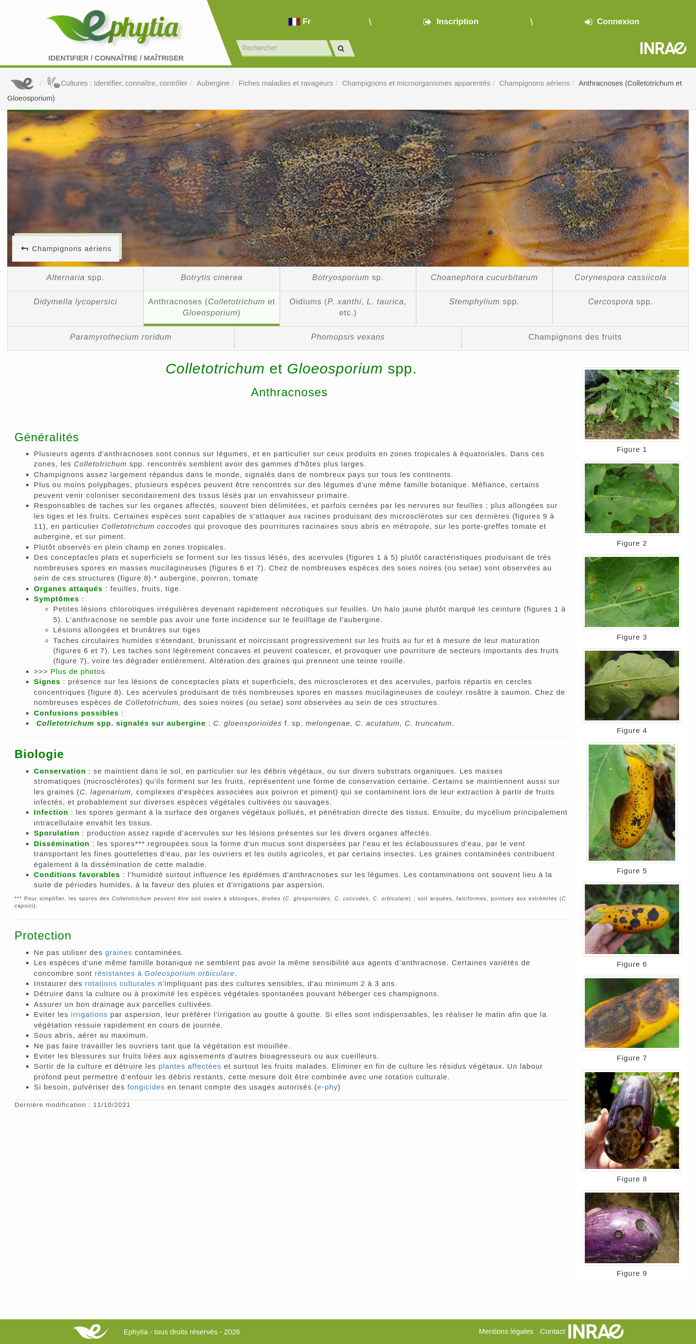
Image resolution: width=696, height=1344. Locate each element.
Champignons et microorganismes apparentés (416, 83)
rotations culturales (120, 983)
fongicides (146, 1087)
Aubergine (213, 83)
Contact (552, 1331)
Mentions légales (506, 1331)
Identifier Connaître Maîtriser (116, 58)
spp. (75, 277)
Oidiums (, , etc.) (348, 307)
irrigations (89, 1014)
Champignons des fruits (575, 336)
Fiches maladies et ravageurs (285, 83)
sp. (348, 277)
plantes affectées (190, 1066)
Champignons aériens (534, 83)
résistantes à (165, 973)
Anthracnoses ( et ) (212, 307)
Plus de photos (77, 671)
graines (118, 952)
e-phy (327, 1087)
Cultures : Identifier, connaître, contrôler (117, 83)
